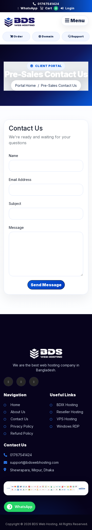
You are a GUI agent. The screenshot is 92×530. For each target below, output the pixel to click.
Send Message (46, 284)
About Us (18, 412)
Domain (46, 36)
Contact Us (19, 419)
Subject (15, 203)
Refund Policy (22, 433)
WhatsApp (27, 8)
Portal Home (25, 85)
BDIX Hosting (67, 405)
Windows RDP (68, 426)
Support (76, 36)
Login (67, 8)
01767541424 (46, 4)
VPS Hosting (67, 419)
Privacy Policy (22, 426)
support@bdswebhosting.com (34, 462)
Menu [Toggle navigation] (75, 20)
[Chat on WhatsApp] (19, 507)
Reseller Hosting (70, 412)
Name (13, 156)
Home (15, 405)
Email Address (20, 179)
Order (16, 36)
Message (16, 227)
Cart (49, 8)
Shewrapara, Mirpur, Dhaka (32, 470)
